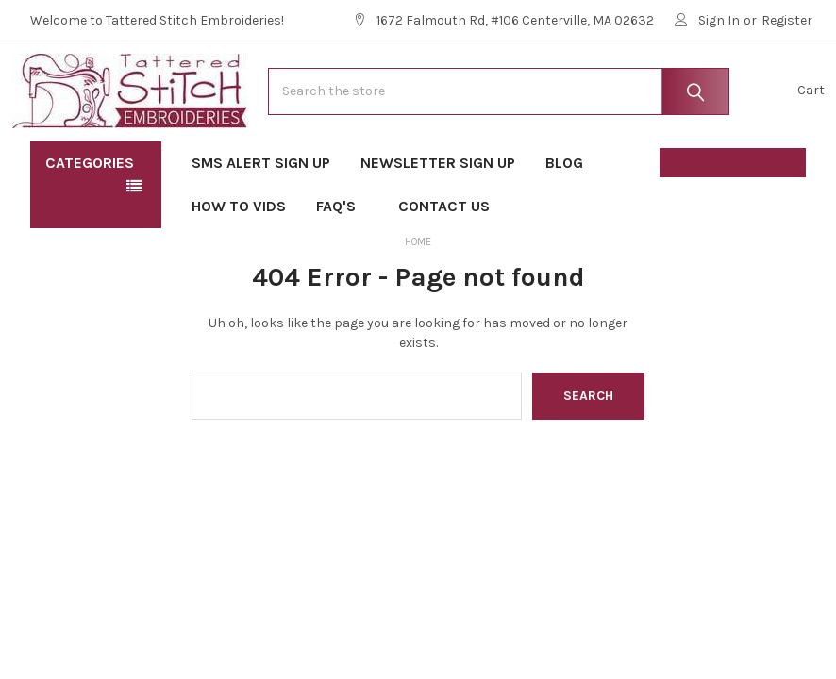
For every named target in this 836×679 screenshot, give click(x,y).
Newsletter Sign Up (437, 217)
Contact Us (444, 261)
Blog (564, 217)
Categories (89, 217)
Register (786, 20)
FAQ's (342, 261)
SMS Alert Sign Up (261, 217)
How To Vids (239, 261)
